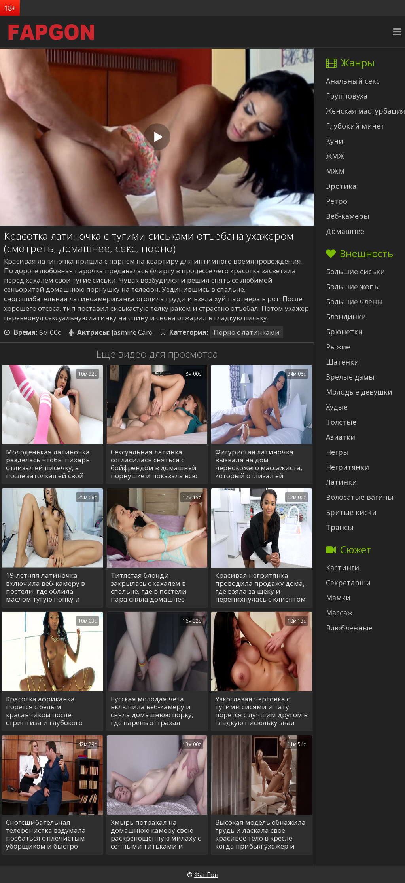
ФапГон (206, 874)
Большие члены (354, 301)
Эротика (341, 186)
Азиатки (340, 437)
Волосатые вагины (360, 497)
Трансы (340, 527)
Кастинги (342, 567)
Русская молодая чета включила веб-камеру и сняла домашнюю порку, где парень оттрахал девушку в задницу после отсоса (153, 711)
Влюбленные (349, 627)
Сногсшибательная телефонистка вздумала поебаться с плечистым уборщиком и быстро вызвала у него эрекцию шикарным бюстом (46, 834)
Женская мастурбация (365, 111)
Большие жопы (353, 286)
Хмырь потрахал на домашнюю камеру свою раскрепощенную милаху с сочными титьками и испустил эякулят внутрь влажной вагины (156, 834)
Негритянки (347, 467)
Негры (337, 452)
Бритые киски (351, 512)
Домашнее (345, 231)
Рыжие (338, 346)
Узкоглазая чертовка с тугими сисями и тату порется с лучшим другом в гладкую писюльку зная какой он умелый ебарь (261, 711)
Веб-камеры (347, 216)
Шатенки (342, 361)
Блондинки (346, 316)
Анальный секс (353, 80)
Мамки (338, 597)
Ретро (336, 201)
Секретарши (348, 582)
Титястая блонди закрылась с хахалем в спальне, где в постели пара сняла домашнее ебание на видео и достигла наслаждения (150, 587)
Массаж (339, 612)
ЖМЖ (335, 156)
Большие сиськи (355, 271)
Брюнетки (344, 331)
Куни (334, 141)
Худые (337, 407)
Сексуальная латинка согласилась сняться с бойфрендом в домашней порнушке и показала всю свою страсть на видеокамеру (154, 464)
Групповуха (346, 96)
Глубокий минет (355, 126)
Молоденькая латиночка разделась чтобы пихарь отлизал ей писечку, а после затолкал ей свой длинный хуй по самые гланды (48, 464)
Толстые (341, 422)
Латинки (341, 482)
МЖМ (335, 171)
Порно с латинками (247, 332)
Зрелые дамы (350, 377)
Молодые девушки (359, 392)
